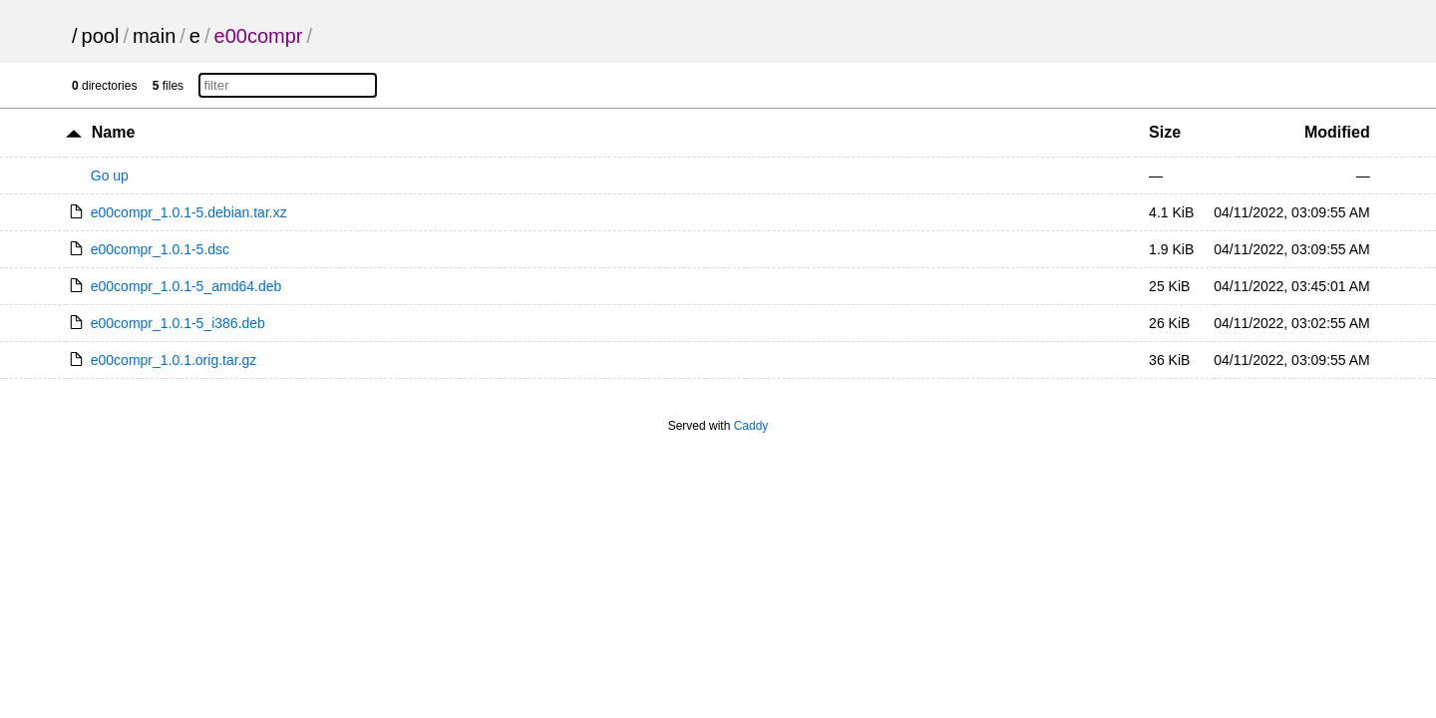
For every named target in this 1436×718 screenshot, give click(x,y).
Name (114, 132)
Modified (1337, 132)
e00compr (258, 36)
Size (1165, 132)
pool (101, 36)
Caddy (751, 426)
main (154, 36)
